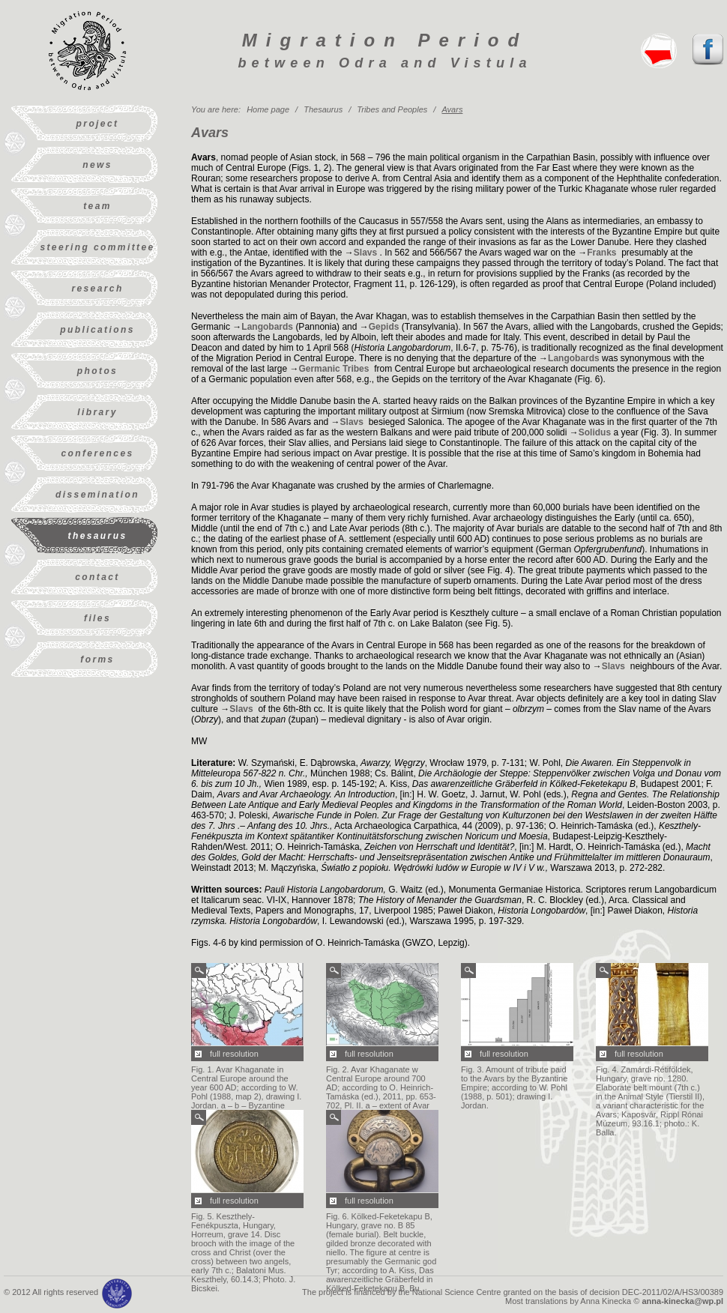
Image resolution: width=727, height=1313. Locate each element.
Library (97, 412)
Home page (268, 109)
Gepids (384, 327)
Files (97, 618)
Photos (97, 371)
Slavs (367, 252)
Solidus (595, 432)
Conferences (97, 453)
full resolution (234, 1053)
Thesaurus (97, 536)
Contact (97, 577)
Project (97, 123)
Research (97, 288)
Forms (97, 659)
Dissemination (97, 494)
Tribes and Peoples (392, 109)
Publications (97, 330)
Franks (603, 252)
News (97, 165)
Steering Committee (97, 247)
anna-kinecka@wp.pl (682, 1301)
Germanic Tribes (334, 368)
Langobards (267, 327)
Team (97, 206)
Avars (451, 109)
